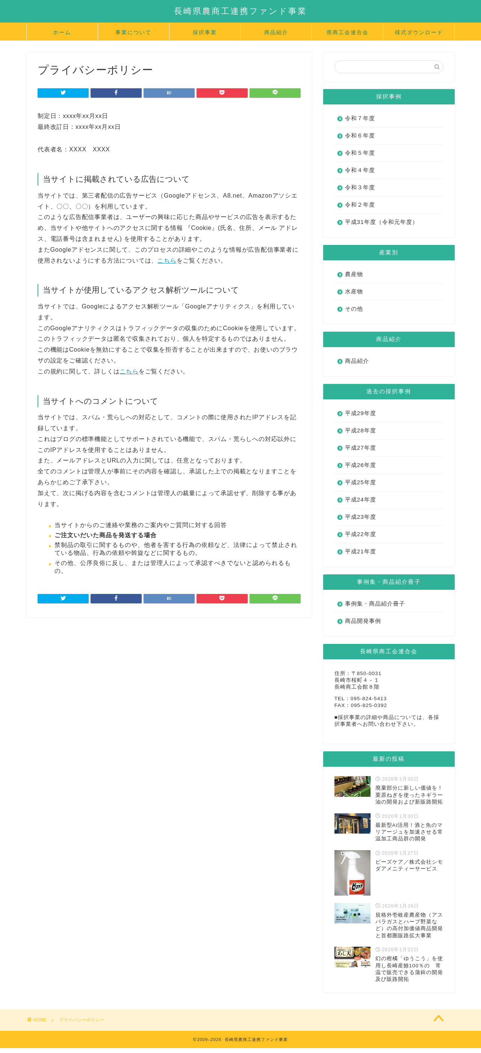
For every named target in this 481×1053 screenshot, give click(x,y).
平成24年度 (360, 499)
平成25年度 (360, 482)
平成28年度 (360, 430)
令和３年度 (360, 187)
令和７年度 (360, 118)
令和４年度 (360, 170)
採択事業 (205, 32)
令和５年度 (360, 153)
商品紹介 (276, 32)
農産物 (354, 274)
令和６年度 (360, 135)
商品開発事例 (363, 621)
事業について (133, 32)
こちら (166, 260)
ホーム (62, 32)
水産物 (354, 291)
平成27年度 (360, 447)
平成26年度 (360, 465)
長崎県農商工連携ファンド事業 (240, 11)
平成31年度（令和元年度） (381, 222)
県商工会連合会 (348, 32)
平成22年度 (360, 534)
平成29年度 (360, 413)
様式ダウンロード (419, 32)
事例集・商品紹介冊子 (375, 603)
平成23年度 (360, 517)
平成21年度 (360, 551)
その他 (354, 308)
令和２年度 (360, 204)
